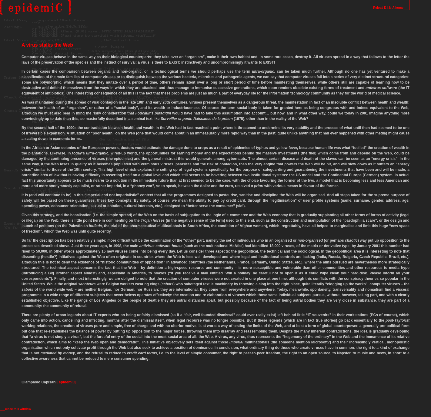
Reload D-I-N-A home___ (391, 7)
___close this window (15, 409)
